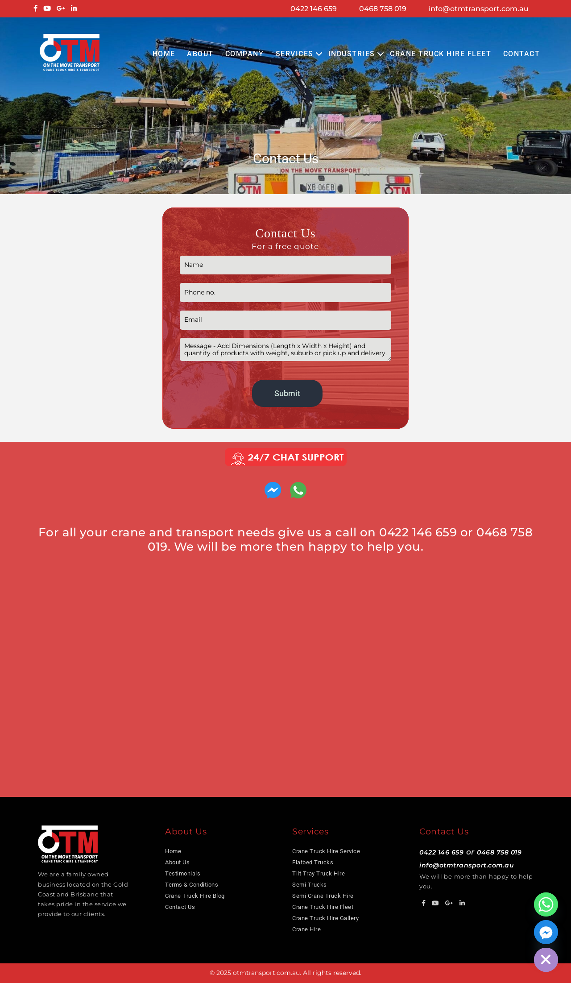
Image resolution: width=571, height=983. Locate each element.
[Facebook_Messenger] (546, 932)
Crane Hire (306, 929)
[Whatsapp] (546, 904)
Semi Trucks (309, 884)
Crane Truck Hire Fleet (440, 54)
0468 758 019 (382, 8)
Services (295, 54)
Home (164, 54)
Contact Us (180, 907)
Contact (521, 54)
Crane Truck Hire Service (326, 851)
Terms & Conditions (191, 884)
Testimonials (182, 873)
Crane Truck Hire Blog (195, 895)
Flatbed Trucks (312, 862)
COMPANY (244, 54)
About (200, 54)
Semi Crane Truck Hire (323, 895)
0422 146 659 (313, 8)
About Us (177, 862)
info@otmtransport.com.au (479, 8)
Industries (351, 54)
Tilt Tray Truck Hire (318, 873)
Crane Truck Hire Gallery (325, 918)
